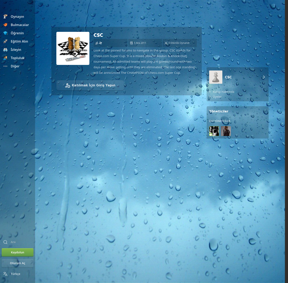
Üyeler (217, 97)
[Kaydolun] (17, 252)
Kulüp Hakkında (223, 92)
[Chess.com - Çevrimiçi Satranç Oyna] (17, 7)
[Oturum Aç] (17, 263)
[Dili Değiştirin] (17, 274)
